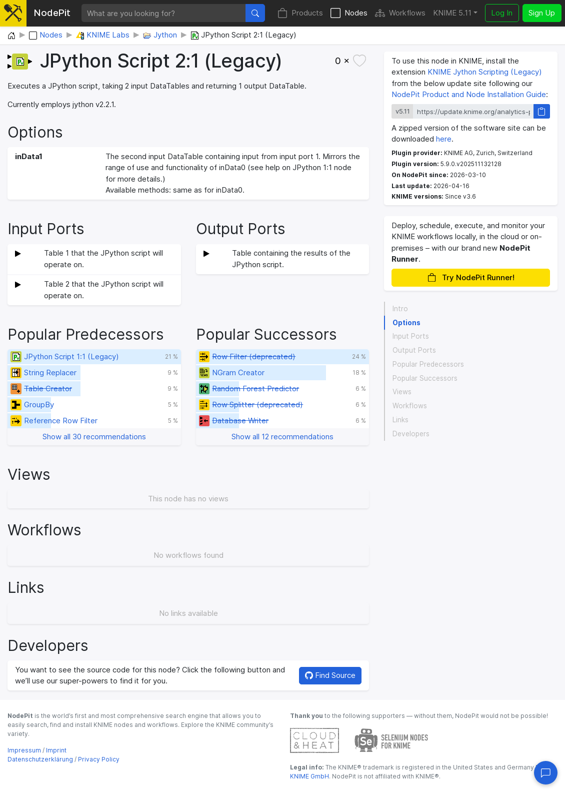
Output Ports (414, 350)
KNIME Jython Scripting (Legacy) (485, 72)
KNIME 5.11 (452, 13)
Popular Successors (425, 378)
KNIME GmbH (309, 776)
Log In (501, 13)
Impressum (24, 750)
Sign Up (541, 13)
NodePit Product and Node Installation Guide (469, 94)
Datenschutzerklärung (40, 759)
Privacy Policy (99, 759)
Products (300, 13)
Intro (400, 309)
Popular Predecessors (428, 364)
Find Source (330, 675)
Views (402, 392)
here (444, 139)
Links (400, 420)
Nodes (349, 13)
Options (406, 323)
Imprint (56, 750)
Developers (411, 434)
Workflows (400, 13)
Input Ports (410, 336)
